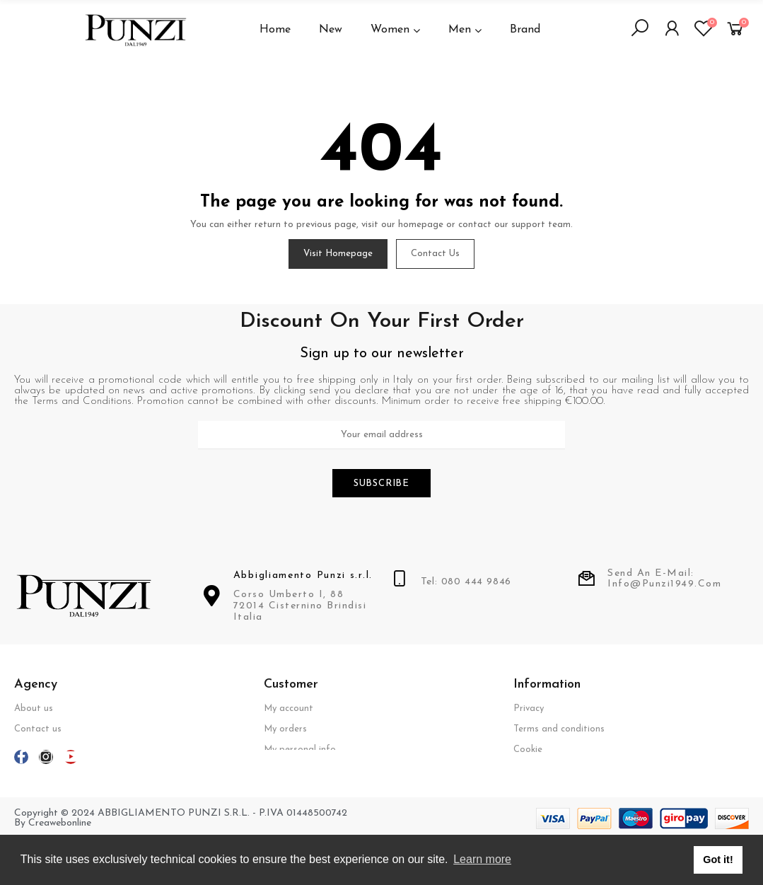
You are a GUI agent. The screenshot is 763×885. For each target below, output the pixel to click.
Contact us (435, 253)
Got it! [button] (718, 859)
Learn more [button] (482, 859)
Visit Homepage (338, 253)
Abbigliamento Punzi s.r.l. (303, 577)
